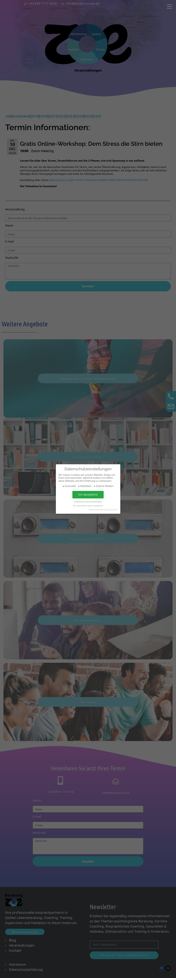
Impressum (113, 510)
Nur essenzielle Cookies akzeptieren (88, 506)
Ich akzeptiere (88, 494)
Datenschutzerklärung (98, 510)
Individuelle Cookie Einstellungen (88, 502)
